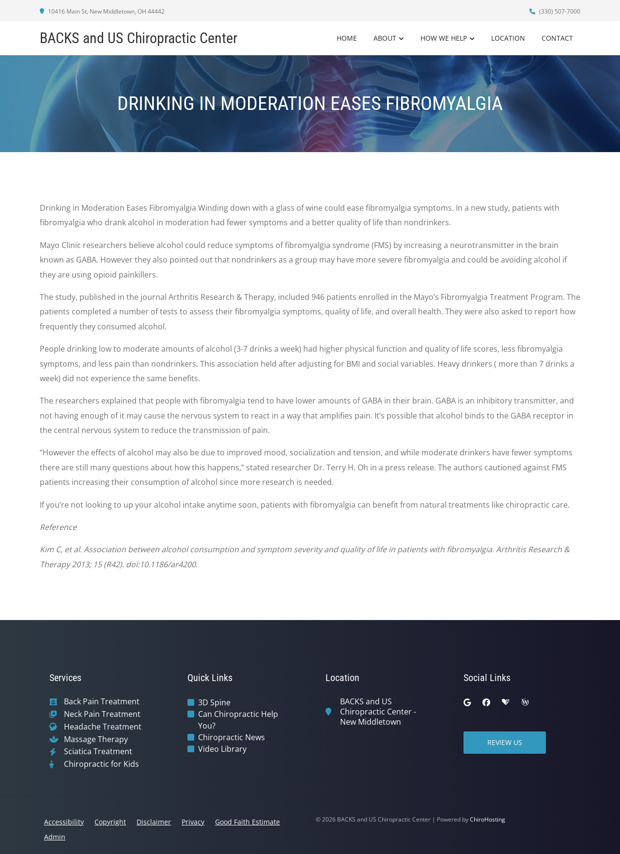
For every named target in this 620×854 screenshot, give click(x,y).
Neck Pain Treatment (102, 714)
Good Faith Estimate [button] (247, 821)
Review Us (504, 742)
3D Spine (214, 702)
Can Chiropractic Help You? (238, 720)
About (384, 38)
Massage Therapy (96, 739)
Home (347, 38)
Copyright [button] (110, 821)
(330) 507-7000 (554, 11)
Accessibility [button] (64, 821)
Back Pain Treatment (102, 702)
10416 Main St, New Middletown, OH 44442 (102, 11)
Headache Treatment (102, 727)
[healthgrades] (506, 702)
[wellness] (525, 702)
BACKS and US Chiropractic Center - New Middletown (378, 712)
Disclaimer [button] (154, 821)
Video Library (222, 749)
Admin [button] (54, 836)
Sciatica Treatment (98, 751)
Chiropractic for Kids (101, 764)
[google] (467, 702)
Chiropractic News (231, 737)
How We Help (443, 38)
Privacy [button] (193, 821)
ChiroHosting (487, 819)
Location (508, 38)
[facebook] (486, 702)
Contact (557, 38)
